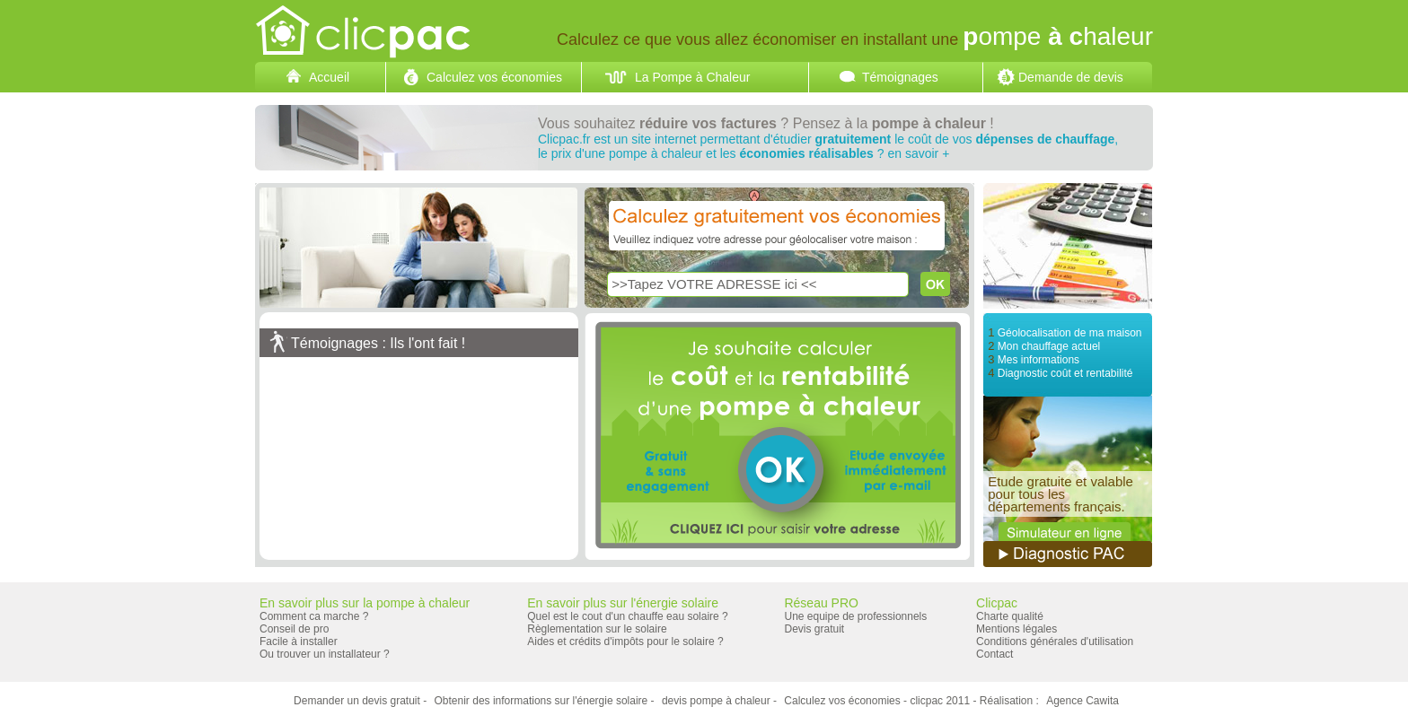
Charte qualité (1009, 616)
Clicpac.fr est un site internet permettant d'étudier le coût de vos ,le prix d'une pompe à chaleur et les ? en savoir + (828, 146)
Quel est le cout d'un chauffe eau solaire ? (627, 616)
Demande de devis (1070, 77)
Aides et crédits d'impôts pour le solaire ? (625, 641)
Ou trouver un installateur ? (325, 654)
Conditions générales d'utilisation (1054, 641)
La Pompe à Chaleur (692, 77)
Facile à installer (299, 641)
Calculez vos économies (494, 77)
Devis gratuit (814, 629)
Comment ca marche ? (314, 616)
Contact (994, 654)
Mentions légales (1016, 629)
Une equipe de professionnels (855, 616)
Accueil (329, 77)
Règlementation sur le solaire (596, 629)
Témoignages (900, 77)
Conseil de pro (294, 629)
